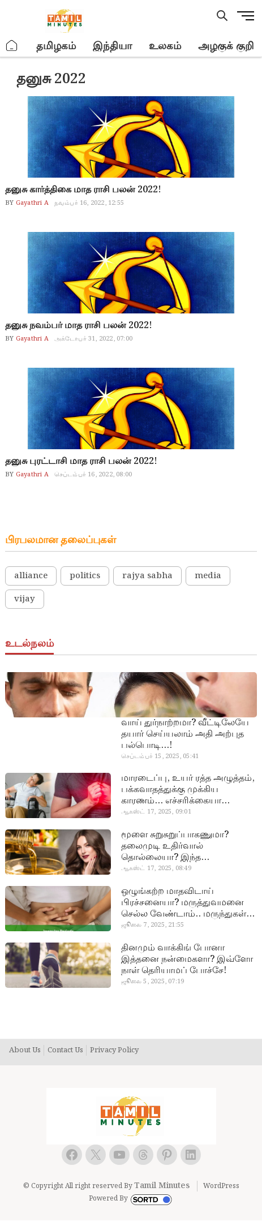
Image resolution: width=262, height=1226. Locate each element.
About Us (25, 1050)
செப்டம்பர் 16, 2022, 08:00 (93, 475)
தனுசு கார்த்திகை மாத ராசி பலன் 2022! (83, 189)
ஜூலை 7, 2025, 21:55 (152, 925)
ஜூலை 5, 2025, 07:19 (152, 982)
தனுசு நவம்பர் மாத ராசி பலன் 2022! (78, 325)
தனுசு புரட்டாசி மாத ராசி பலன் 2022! (81, 461)
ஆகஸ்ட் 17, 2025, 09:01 (156, 812)
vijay (24, 599)
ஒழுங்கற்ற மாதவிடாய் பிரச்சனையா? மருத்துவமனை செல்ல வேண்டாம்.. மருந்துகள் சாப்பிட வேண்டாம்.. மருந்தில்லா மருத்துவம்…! (189, 903)
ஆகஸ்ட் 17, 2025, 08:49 (156, 868)
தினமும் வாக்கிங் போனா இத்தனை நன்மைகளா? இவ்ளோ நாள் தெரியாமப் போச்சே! (187, 960)
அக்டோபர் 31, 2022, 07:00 (93, 339)
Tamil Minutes (162, 1186)
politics (85, 576)
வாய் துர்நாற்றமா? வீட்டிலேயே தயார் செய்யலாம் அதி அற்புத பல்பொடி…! (185, 734)
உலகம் (165, 46)
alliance (31, 576)
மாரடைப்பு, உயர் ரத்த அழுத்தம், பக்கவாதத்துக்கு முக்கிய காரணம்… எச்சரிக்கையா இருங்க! (188, 790)
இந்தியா (112, 46)
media (208, 576)
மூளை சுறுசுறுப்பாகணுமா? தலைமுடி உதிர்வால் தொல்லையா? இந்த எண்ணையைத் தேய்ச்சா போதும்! (188, 846)
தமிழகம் (56, 46)
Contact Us (65, 1050)
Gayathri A (31, 203)
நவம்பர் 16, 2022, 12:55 (89, 203)
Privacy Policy (114, 1050)
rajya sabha (147, 576)
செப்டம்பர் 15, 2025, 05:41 (160, 756)
